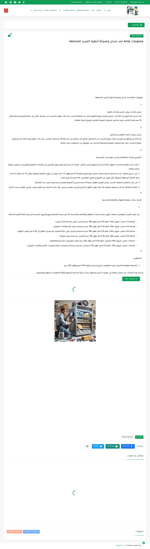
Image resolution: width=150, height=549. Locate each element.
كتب (92, 10)
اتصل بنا (109, 2)
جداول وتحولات (69, 10)
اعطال (99, 10)
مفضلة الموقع (83, 10)
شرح (109, 10)
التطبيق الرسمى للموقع (93, 2)
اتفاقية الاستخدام (121, 2)
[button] (128, 446)
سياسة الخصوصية (137, 2)
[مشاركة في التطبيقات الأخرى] (87, 446)
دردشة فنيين (120, 545)
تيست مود (38, 10)
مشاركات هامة (50, 10)
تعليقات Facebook (31, 531)
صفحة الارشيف (76, 2)
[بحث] (6, 11)
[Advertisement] (75, 74)
